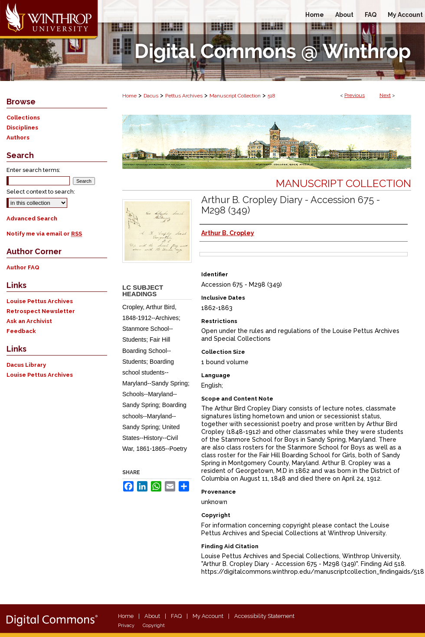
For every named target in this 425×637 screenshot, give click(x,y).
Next (385, 95)
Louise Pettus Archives (40, 301)
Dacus (151, 96)
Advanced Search (32, 218)
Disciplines (22, 127)
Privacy (126, 625)
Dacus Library (26, 365)
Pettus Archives (184, 96)
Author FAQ (23, 267)
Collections (23, 117)
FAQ (176, 616)
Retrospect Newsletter (41, 311)
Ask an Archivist (29, 321)
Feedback (21, 331)
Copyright (154, 625)
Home (129, 96)
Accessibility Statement (264, 616)
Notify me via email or (44, 233)
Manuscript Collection (235, 96)
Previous (354, 95)
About (152, 616)
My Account (208, 616)
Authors (18, 137)
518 (271, 96)
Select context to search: (41, 191)
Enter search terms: (33, 170)
